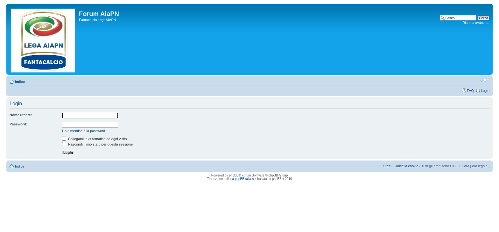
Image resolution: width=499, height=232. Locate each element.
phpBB (233, 175)
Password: (18, 124)
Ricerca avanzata (475, 23)
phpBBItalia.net (246, 179)
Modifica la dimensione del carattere (484, 80)
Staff (386, 166)
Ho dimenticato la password (83, 131)
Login (485, 91)
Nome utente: (21, 115)
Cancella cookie (406, 166)
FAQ (470, 91)
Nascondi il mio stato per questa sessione (97, 144)
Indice (20, 82)
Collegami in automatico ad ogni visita (94, 139)
